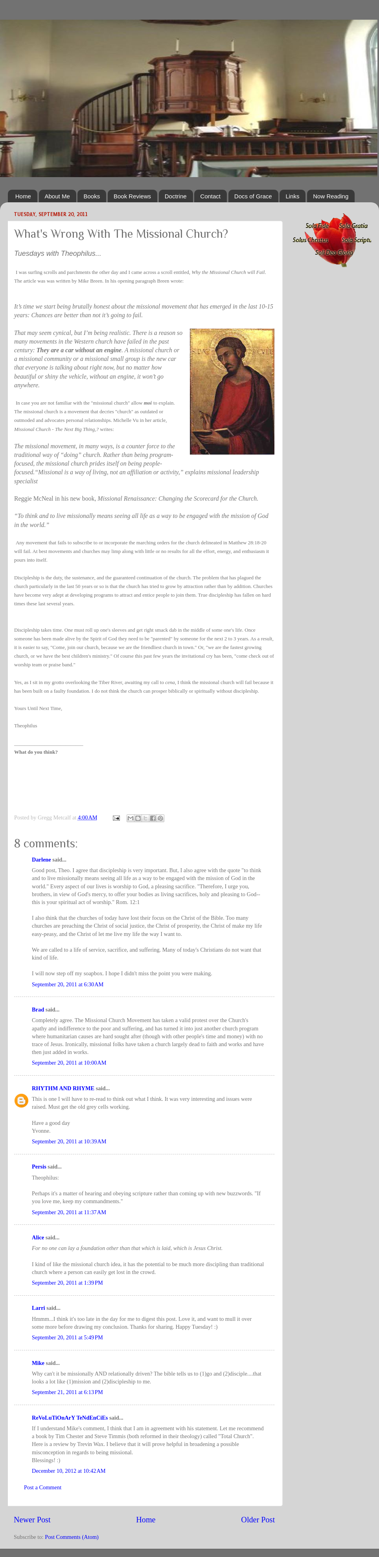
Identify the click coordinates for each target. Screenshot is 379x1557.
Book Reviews (132, 196)
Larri (38, 1308)
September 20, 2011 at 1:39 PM (67, 1283)
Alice (38, 1237)
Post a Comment (42, 1487)
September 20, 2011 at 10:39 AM (69, 1141)
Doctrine (176, 196)
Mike (38, 1363)
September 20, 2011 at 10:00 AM (69, 1063)
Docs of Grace (253, 196)
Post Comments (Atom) (72, 1537)
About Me (57, 196)
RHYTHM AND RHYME (63, 1088)
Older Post (258, 1519)
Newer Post (32, 1519)
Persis (39, 1166)
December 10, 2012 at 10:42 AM (69, 1471)
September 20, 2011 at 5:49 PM (67, 1337)
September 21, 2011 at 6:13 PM (67, 1392)
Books (91, 196)
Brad (38, 1009)
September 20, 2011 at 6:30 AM (67, 984)
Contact (210, 196)
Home (23, 196)
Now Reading (330, 196)
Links (292, 196)
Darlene (41, 859)
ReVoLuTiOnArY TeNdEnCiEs (70, 1418)
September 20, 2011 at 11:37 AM (69, 1212)
